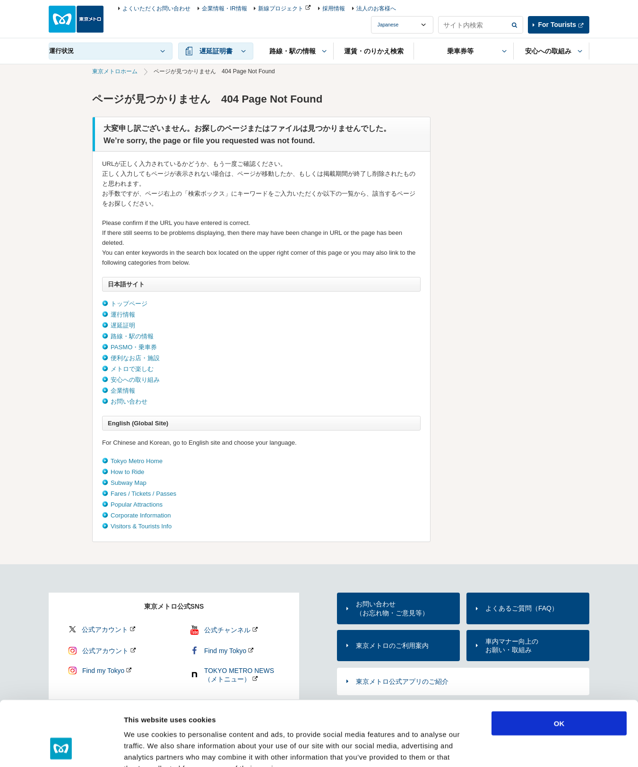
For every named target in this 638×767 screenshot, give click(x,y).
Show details (496, 748)
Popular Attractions (137, 504)
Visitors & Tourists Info (141, 526)
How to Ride (127, 471)
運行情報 (123, 314)
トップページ (129, 303)
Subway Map (129, 482)
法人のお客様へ (376, 8)
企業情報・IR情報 (224, 8)
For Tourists (557, 24)
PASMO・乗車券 (134, 347)
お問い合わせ (129, 401)
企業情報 (123, 390)
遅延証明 (123, 325)
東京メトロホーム (115, 71)
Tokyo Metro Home (137, 461)
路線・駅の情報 (132, 336)
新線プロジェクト (280, 8)
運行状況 (61, 50)
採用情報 (333, 8)
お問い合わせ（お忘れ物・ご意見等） (392, 608)
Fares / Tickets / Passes (143, 493)
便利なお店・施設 (135, 358)
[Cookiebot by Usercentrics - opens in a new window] (61, 748)
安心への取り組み (135, 379)
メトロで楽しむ (132, 368)
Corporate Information (141, 515)
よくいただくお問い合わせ (156, 8)
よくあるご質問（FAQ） (521, 608)
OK (559, 665)
